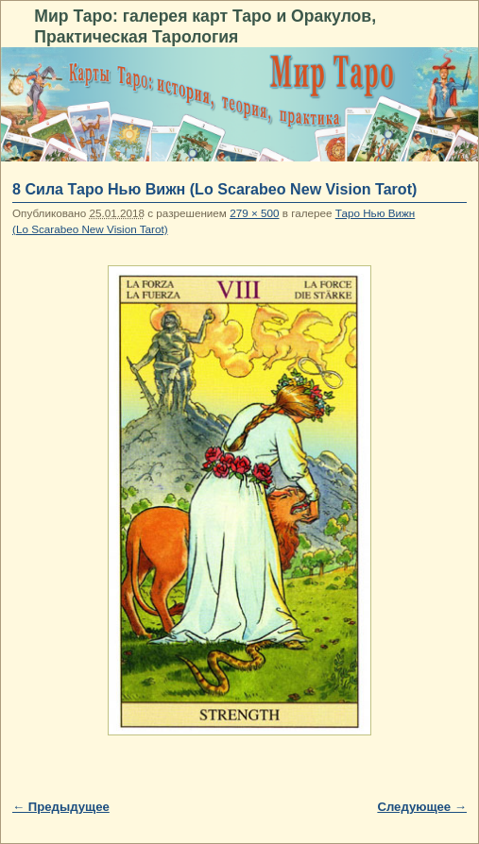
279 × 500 (254, 213)
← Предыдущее (61, 807)
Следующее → (422, 807)
